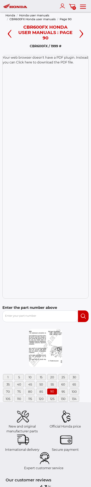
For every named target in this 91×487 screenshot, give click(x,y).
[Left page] (10, 33)
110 (19, 399)
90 (52, 391)
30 (74, 377)
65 (74, 384)
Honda (10, 15)
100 (74, 392)
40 (19, 384)
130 (63, 399)
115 (30, 399)
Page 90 (66, 19)
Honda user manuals (34, 15)
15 (41, 377)
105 (8, 399)
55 (52, 384)
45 (30, 384)
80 (30, 392)
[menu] (83, 6)
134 (74, 399)
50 (41, 384)
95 (63, 392)
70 (8, 392)
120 (41, 399)
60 (63, 384)
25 (63, 377)
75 (19, 392)
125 (52, 399)
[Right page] (81, 33)
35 (8, 384)
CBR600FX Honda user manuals (32, 19)
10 (30, 377)
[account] (63, 6)
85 (41, 392)
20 (52, 377)
